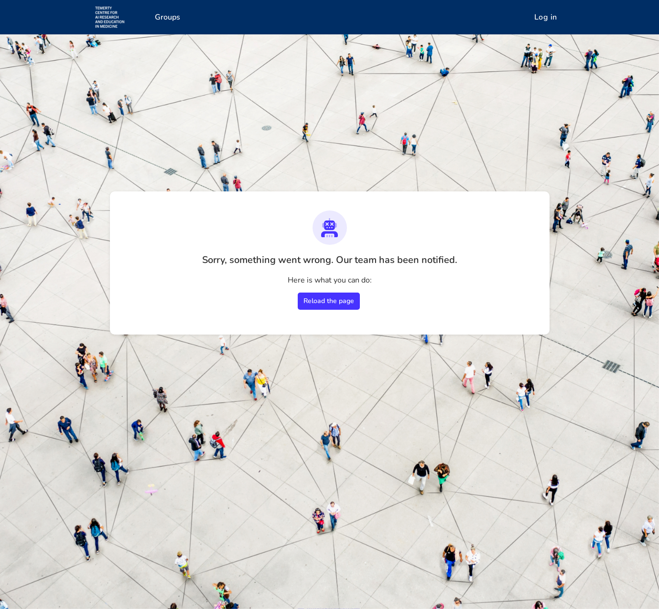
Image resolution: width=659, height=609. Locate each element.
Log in (545, 17)
